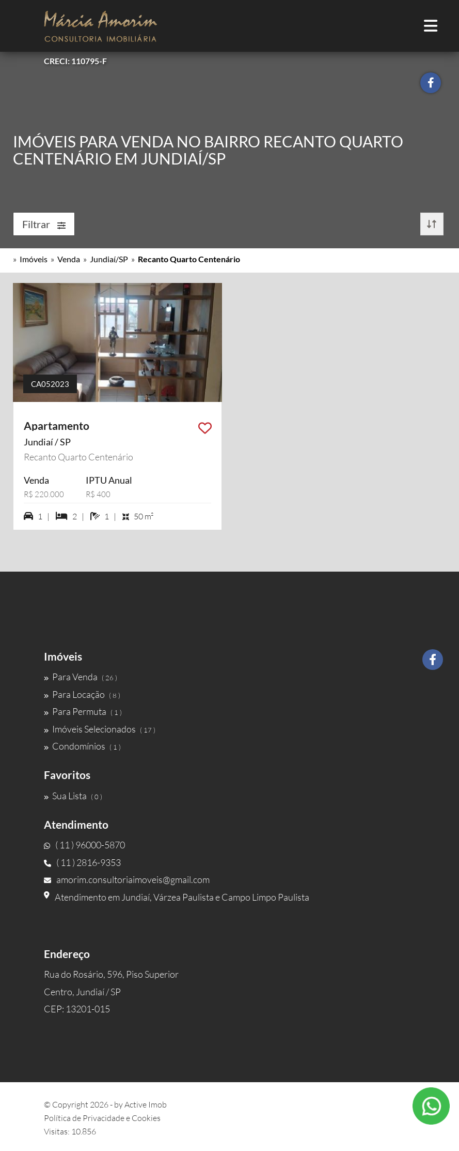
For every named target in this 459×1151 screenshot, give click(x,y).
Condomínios (82, 746)
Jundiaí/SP (109, 259)
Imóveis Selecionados (99, 729)
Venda (68, 259)
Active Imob (145, 1104)
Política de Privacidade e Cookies (102, 1118)
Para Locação (82, 694)
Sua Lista (73, 795)
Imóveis (34, 259)
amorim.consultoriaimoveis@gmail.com (127, 879)
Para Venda (80, 676)
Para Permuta (83, 711)
